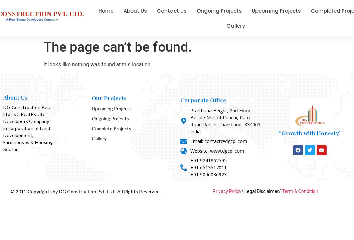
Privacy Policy (227, 191)
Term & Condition (300, 191)
